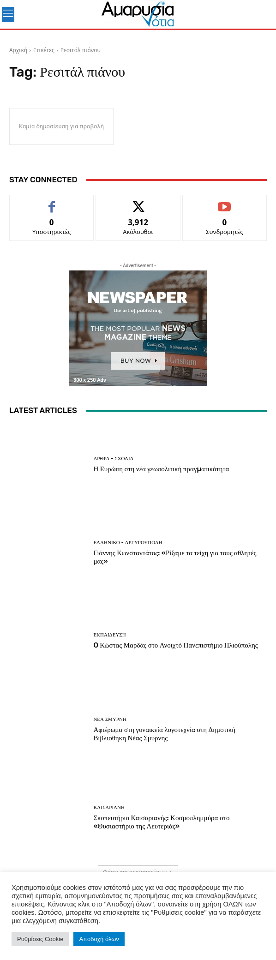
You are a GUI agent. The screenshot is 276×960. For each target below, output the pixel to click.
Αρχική (18, 50)
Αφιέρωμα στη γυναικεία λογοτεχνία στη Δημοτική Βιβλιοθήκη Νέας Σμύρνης (164, 734)
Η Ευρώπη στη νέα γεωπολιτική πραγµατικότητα (161, 469)
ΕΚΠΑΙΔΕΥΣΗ (109, 634)
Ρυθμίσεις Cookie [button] (40, 939)
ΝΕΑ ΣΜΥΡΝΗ (109, 719)
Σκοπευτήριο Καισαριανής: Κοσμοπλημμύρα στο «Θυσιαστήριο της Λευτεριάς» (161, 822)
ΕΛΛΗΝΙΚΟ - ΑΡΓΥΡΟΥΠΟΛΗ (127, 542)
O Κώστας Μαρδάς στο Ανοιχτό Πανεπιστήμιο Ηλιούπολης (175, 645)
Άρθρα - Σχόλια (113, 458)
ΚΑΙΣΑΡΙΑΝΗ (109, 807)
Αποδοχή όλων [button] (99, 939)
